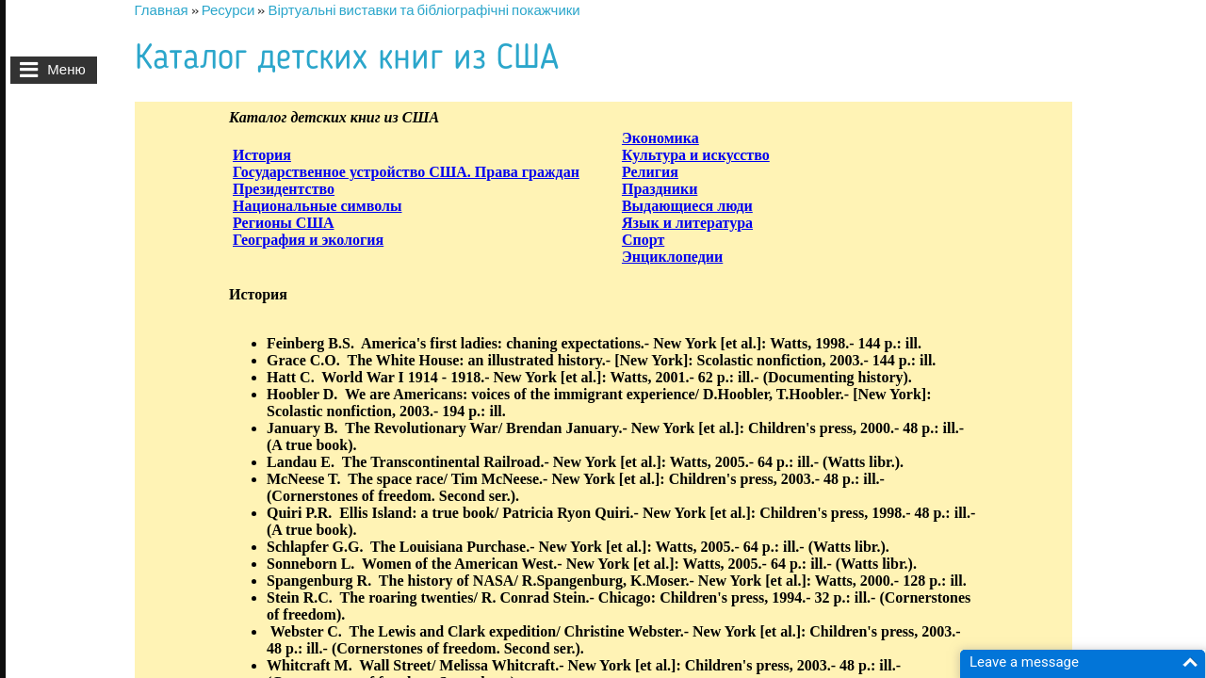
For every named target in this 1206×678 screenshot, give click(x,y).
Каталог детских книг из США (347, 58)
